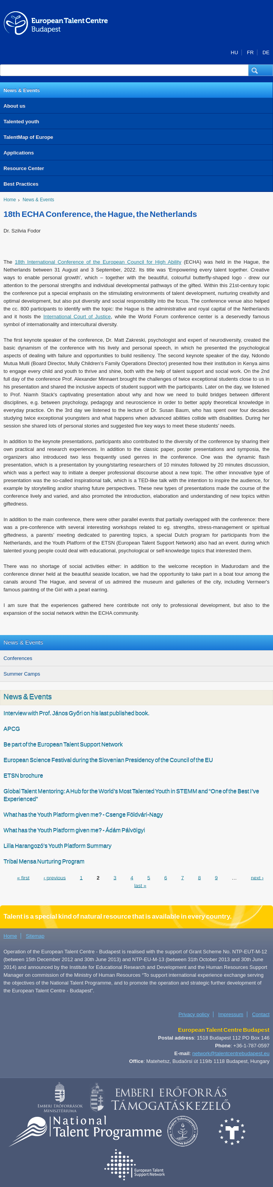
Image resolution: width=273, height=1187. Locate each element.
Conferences (18, 658)
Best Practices (21, 184)
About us (14, 106)
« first (23, 877)
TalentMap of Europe (28, 137)
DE (265, 52)
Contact (260, 1014)
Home (10, 199)
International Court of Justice (77, 316)
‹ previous (55, 877)
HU (234, 52)
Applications (19, 153)
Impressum (230, 1014)
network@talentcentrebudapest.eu (230, 1053)
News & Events (22, 90)
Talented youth (21, 121)
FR (250, 52)
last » (140, 885)
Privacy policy (193, 1014)
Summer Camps (22, 674)
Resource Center (24, 168)
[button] (260, 70)
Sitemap (35, 936)
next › (257, 877)
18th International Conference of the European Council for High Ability (98, 262)
